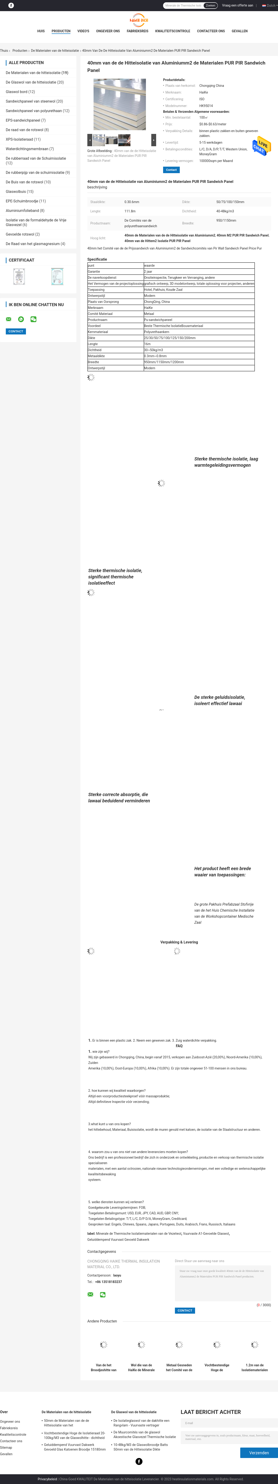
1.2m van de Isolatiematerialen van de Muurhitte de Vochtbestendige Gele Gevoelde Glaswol (255, 1367)
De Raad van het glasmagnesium (33, 244)
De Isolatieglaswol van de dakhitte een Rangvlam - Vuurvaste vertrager (141, 1423)
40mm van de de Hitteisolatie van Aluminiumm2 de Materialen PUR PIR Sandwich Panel (121, 155)
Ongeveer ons (108, 31)
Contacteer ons (211, 31)
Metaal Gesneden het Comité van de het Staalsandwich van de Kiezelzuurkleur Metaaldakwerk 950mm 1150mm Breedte (179, 1367)
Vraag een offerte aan (237, 5)
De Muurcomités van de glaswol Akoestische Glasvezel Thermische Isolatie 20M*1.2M (145, 1435)
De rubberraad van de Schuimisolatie (36, 158)
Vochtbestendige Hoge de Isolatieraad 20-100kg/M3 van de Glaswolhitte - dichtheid (217, 1367)
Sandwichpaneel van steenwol (30, 101)
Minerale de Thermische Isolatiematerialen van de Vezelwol (138, 1233)
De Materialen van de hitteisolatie (55, 50)
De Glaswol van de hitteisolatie (31, 82)
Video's (83, 31)
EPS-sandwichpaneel (23, 120)
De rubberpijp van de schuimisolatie (35, 172)
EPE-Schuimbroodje (22, 201)
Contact (171, 170)
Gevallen (240, 31)
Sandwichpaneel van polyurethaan (34, 111)
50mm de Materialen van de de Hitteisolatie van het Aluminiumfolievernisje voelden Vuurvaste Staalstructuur (74, 1424)
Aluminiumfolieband (22, 210)
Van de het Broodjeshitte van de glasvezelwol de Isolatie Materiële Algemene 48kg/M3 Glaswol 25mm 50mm (103, 1367)
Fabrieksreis (137, 31)
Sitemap (6, 1447)
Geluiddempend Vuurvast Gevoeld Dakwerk (118, 1239)
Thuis (4, 50)
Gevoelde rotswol (20, 234)
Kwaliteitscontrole (172, 31)
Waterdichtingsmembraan (27, 149)
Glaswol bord (16, 92)
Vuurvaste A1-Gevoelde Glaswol (206, 1233)
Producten (61, 31)
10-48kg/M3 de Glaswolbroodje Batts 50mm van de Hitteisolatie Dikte (141, 1447)
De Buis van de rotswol (24, 182)
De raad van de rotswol (24, 130)
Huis (41, 31)
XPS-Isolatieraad (19, 139)
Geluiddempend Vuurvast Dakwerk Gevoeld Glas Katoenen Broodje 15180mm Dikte (75, 1448)
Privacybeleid (47, 1479)
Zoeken (210, 5)
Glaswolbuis (16, 191)
